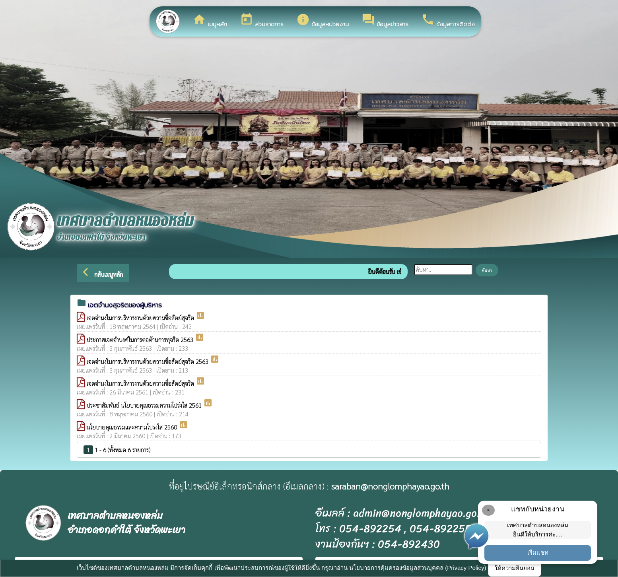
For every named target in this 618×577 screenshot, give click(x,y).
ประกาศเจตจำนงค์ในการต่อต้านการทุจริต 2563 (141, 339)
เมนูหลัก (209, 21)
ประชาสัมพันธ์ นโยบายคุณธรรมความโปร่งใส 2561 (145, 405)
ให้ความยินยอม (514, 568)
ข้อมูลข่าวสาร (384, 21)
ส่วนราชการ (262, 21)
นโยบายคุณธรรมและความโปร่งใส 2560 (133, 427)
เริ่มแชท (537, 552)
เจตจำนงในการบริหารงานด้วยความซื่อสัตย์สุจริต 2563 (148, 361)
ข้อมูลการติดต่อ (448, 21)
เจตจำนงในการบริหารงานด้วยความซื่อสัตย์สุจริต (141, 317)
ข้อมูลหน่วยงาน (322, 21)
